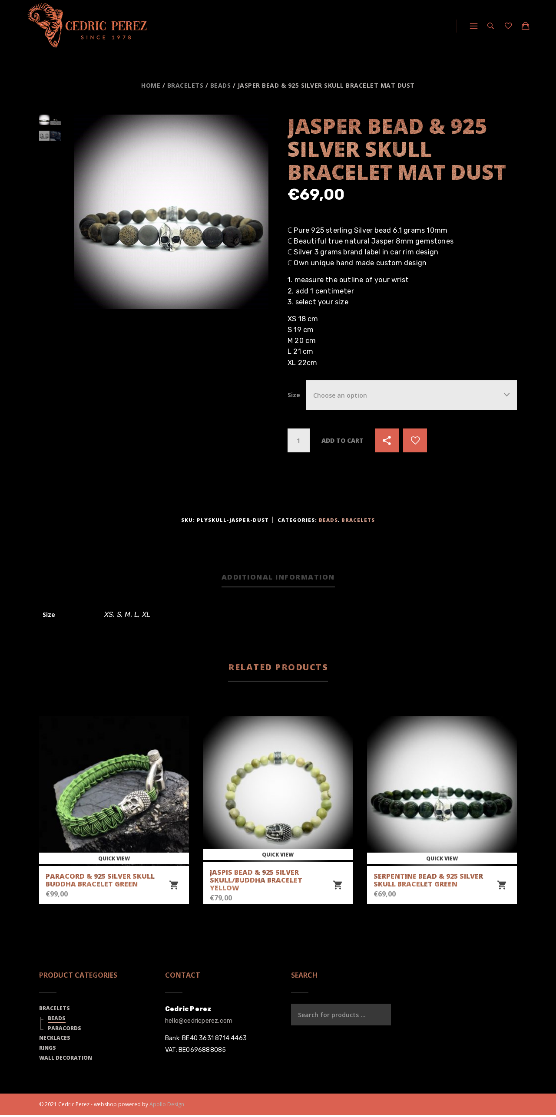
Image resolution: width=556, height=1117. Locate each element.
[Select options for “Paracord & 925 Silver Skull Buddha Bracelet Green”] (174, 886)
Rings (47, 1049)
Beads (220, 85)
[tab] (278, 578)
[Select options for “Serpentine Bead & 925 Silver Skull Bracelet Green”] (502, 886)
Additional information (278, 577)
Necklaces (54, 1039)
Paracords (64, 1029)
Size (294, 395)
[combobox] (411, 395)
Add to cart (342, 440)
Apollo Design (166, 1105)
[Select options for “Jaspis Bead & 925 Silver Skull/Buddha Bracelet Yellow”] (337, 886)
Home (150, 85)
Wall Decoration (65, 1059)
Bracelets (185, 85)
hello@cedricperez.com (198, 1022)
